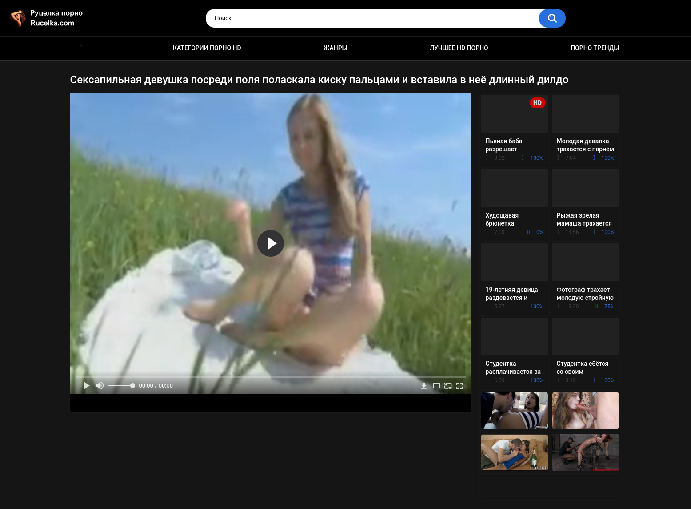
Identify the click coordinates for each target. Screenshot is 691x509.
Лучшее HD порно (459, 48)
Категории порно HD (207, 48)
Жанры (335, 48)
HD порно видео (81, 48)
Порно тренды (595, 48)
